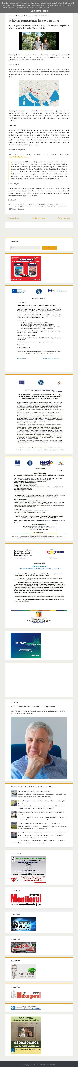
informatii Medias (20, 209)
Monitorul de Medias (43, 16)
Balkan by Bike (18, 207)
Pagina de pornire (39, 220)
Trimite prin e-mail (17, 211)
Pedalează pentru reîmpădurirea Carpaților (34, 20)
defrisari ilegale (45, 207)
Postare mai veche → (64, 220)
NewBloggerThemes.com (55, 1065)
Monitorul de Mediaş (46, 1060)
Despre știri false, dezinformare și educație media (33, 703)
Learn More (36, 11)
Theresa (63, 209)
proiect (41, 209)
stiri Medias (52, 209)
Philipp (33, 209)
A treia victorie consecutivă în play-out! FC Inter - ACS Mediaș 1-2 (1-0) (40, 819)
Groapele (59, 207)
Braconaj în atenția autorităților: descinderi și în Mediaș (35, 787)
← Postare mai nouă (13, 220)
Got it (45, 11)
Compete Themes (27, 1065)
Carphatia (31, 207)
